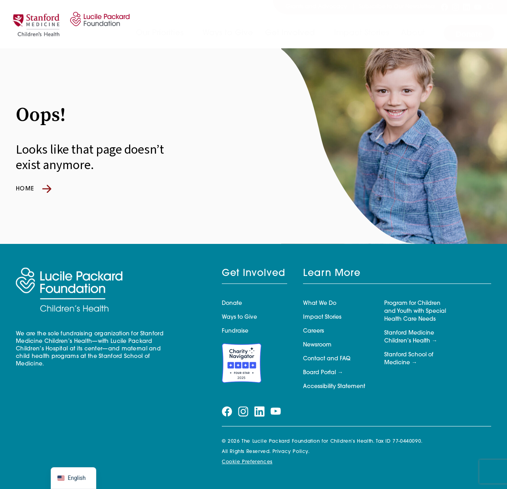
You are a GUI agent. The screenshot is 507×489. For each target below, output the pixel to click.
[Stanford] (36, 24)
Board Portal (319, 373)
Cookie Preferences (247, 462)
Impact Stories (361, 33)
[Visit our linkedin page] (466, 7)
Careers (313, 331)
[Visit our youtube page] (477, 7)
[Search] (490, 7)
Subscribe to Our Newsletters (397, 7)
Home (33, 189)
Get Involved (290, 33)
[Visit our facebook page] (444, 7)
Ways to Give (227, 33)
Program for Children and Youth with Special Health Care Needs (415, 311)
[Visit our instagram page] (455, 7)
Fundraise (235, 331)
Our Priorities (159, 33)
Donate (469, 34)
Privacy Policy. (291, 451)
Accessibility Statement (334, 387)
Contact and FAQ (327, 359)
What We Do (319, 303)
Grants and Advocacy (316, 7)
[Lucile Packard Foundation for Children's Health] (98, 24)
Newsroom (317, 345)
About (413, 33)
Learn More (331, 273)
